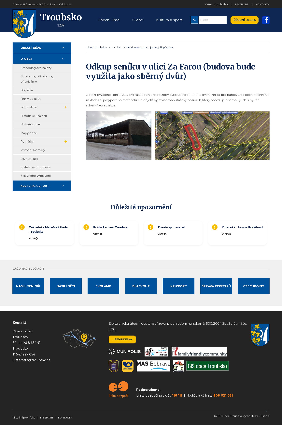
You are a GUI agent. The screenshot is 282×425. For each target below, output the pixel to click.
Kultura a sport (35, 186)
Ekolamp (103, 286)
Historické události (34, 116)
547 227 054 (25, 354)
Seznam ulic (29, 159)
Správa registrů (216, 286)
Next (272, 233)
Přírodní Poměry (33, 150)
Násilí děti (66, 286)
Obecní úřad (31, 48)
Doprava (27, 90)
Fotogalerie (29, 107)
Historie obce (30, 124)
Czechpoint (253, 286)
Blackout (141, 286)
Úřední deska (244, 20)
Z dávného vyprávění (36, 176)
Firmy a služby (31, 99)
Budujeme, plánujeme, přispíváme (150, 47)
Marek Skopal (261, 416)
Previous (11, 233)
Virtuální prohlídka (216, 4)
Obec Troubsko (96, 47)
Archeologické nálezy (36, 68)
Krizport (178, 286)
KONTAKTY (263, 4)
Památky (27, 141)
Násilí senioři (28, 286)
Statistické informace (36, 167)
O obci (116, 47)
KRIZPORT (242, 4)
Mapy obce (29, 133)
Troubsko (47, 20)
